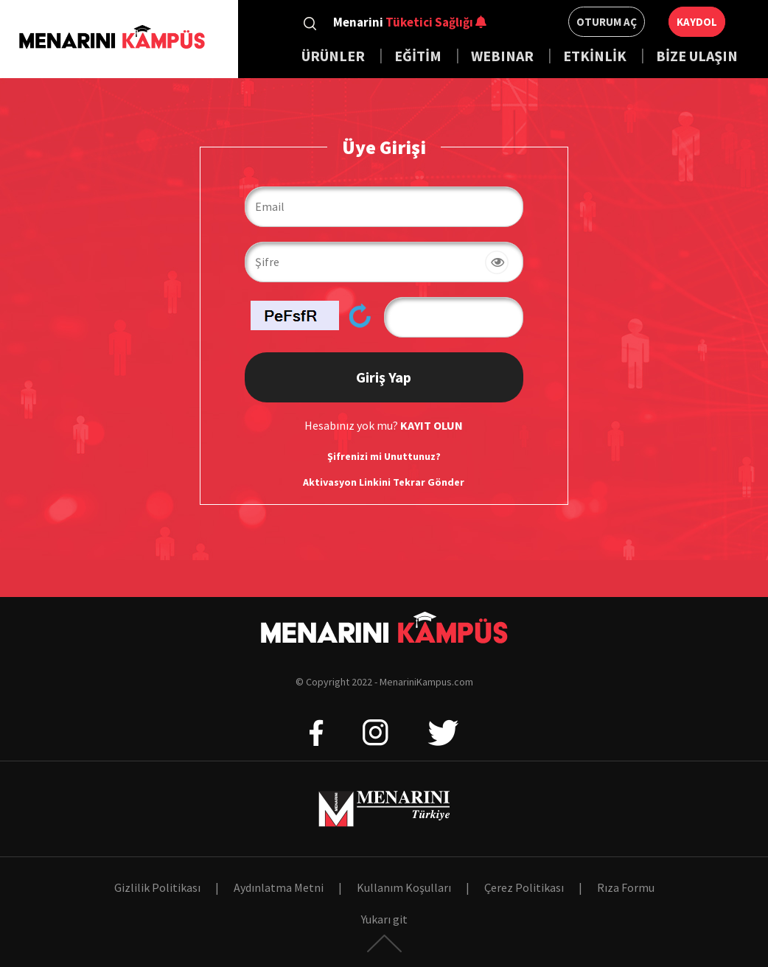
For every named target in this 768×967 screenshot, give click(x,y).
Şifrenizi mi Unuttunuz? (384, 456)
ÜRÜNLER (333, 55)
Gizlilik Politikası (157, 887)
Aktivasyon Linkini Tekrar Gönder (383, 482)
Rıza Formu (625, 887)
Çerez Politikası (524, 887)
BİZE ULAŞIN (697, 55)
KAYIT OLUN (431, 425)
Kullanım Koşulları (404, 887)
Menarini (403, 22)
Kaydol (697, 22)
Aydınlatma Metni (279, 887)
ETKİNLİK (594, 55)
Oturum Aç (606, 22)
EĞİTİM (419, 55)
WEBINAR (502, 55)
